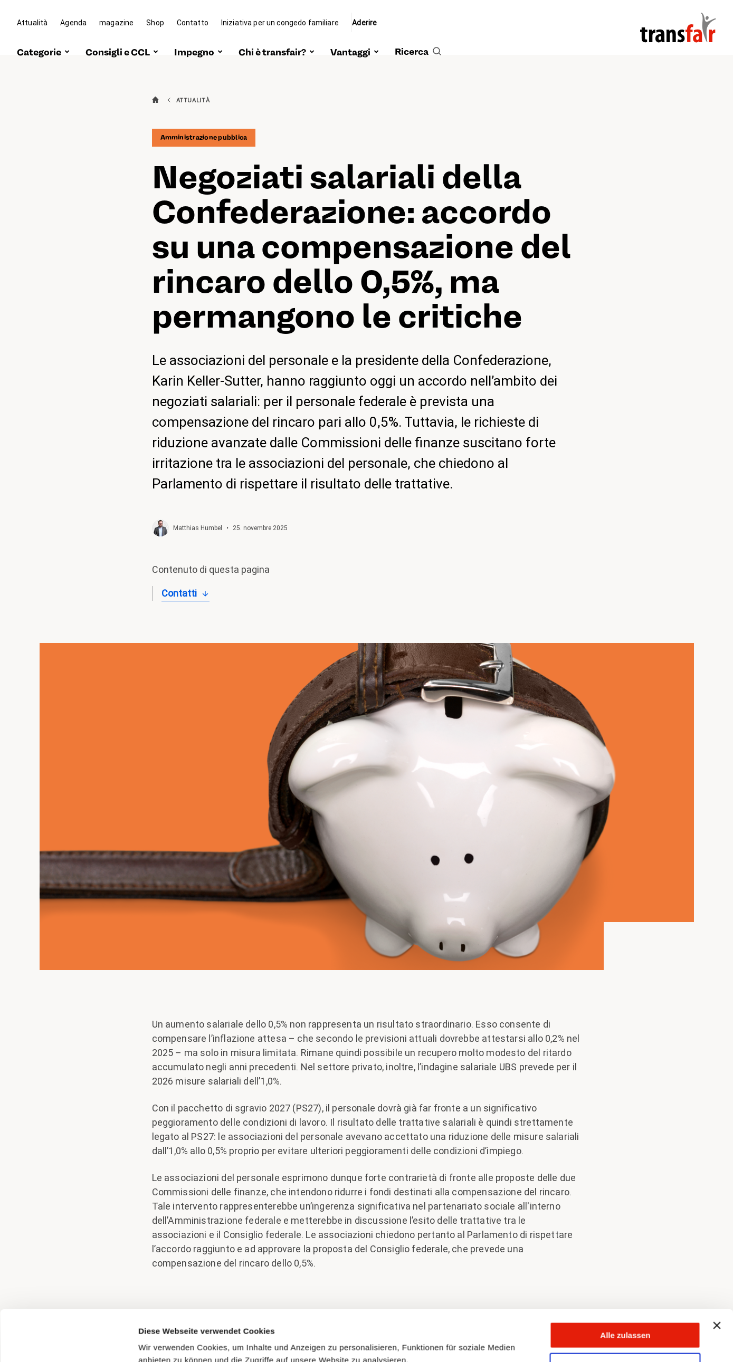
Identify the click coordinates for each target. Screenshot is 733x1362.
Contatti (179, 593)
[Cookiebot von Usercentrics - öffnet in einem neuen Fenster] (68, 1341)
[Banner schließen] (716, 1277)
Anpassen (626, 1317)
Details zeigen (165, 1341)
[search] (418, 40)
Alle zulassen (625, 1287)
